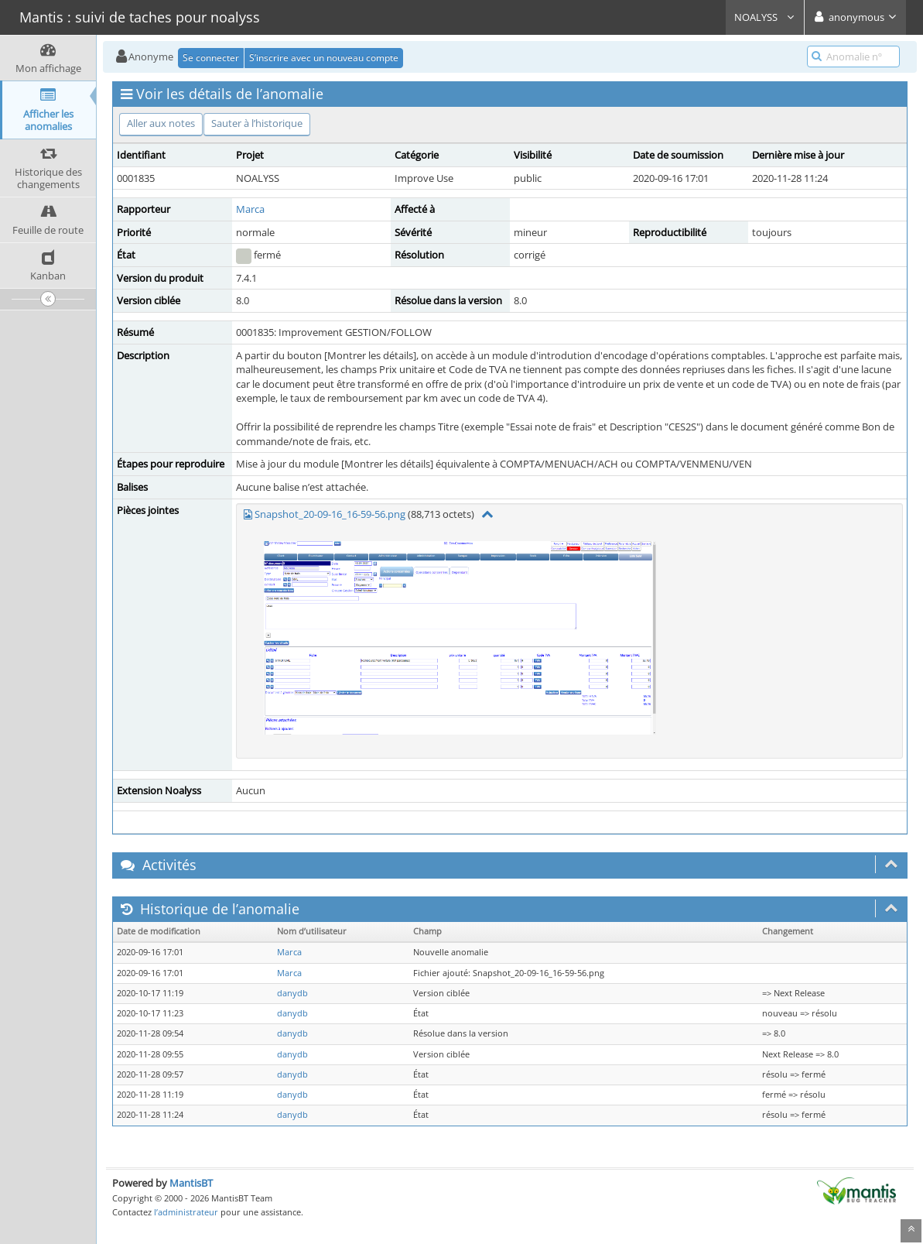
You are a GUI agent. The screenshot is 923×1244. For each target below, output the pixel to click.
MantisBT (191, 1183)
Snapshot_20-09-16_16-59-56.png (330, 514)
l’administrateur (186, 1212)
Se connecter (211, 57)
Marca (250, 209)
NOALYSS (765, 17)
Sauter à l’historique (257, 123)
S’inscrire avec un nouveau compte (323, 57)
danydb (292, 993)
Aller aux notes (161, 123)
